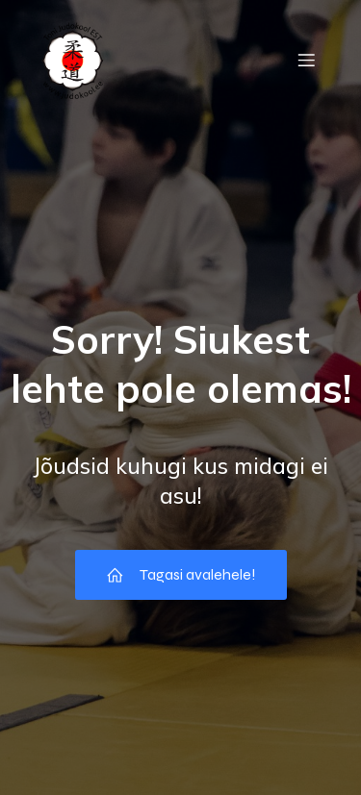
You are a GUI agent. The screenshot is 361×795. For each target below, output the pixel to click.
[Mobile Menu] (306, 59)
